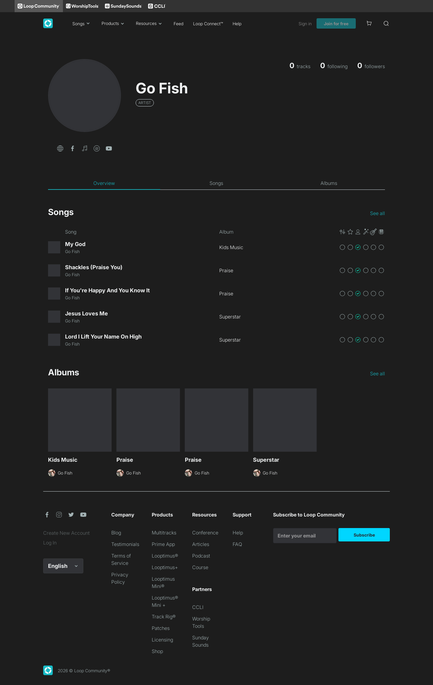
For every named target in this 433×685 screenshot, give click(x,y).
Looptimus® (165, 556)
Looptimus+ (165, 567)
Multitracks (164, 533)
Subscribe (364, 534)
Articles (200, 544)
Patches (161, 628)
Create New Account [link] (66, 533)
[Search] (386, 23)
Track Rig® (164, 617)
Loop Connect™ (208, 23)
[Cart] (369, 23)
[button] (60, 148)
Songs (82, 23)
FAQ (237, 544)
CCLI (197, 607)
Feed (178, 23)
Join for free (336, 23)
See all (377, 213)
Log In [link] (50, 543)
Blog (116, 533)
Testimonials (125, 544)
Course (200, 567)
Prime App (163, 544)
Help (237, 23)
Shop (157, 651)
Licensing (162, 640)
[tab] (104, 183)
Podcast (201, 556)
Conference (205, 533)
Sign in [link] (305, 23)
